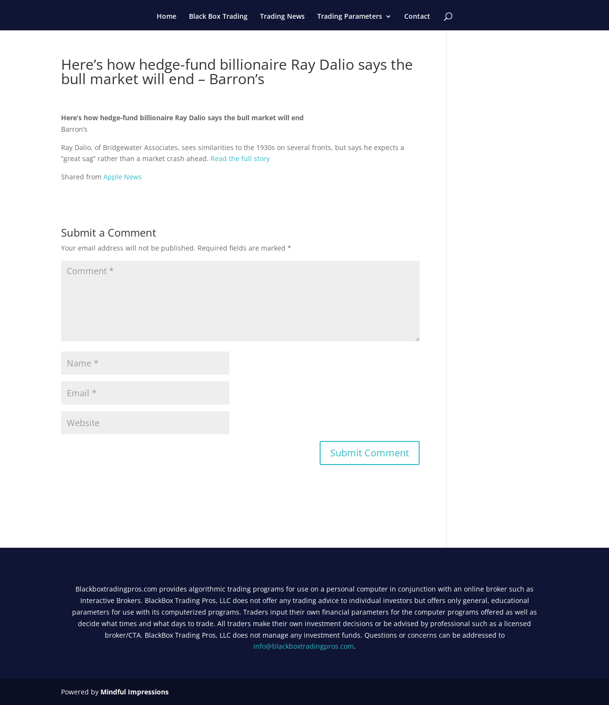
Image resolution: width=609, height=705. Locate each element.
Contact (417, 17)
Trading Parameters (349, 17)
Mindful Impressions (134, 691)
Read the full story (240, 158)
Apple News (122, 176)
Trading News (282, 17)
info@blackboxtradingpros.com (303, 646)
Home (166, 17)
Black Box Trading (218, 17)
